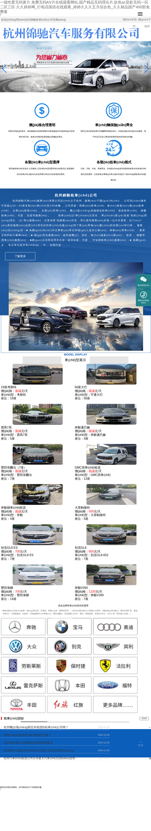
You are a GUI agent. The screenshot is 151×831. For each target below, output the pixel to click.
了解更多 (20, 256)
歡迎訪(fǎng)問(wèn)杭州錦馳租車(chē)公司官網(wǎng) (33, 19)
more (144, 718)
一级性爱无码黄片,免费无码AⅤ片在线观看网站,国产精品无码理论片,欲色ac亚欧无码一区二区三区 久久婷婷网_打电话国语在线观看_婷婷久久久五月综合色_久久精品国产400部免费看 (75, 7)
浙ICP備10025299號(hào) (140, 787)
